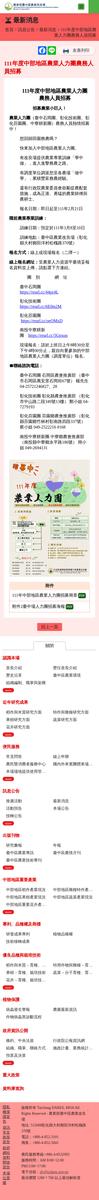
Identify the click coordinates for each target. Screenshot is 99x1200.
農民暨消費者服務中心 (26, 764)
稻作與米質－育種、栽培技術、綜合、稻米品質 (27, 965)
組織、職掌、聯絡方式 (26, 1048)
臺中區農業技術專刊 (24, 860)
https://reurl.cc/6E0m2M (41, 306)
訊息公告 (26, 29)
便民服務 (11, 746)
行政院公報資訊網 (69, 1040)
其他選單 (94, 3)
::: (75, 5)
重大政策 (11, 1075)
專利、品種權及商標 (22, 924)
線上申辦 (61, 756)
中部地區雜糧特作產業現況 (74, 890)
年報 (57, 845)
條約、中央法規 (20, 1040)
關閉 (49, 645)
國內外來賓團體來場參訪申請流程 (74, 764)
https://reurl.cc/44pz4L (39, 292)
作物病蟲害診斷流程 (24, 1017)
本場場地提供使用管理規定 (27, 771)
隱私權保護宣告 (6, 1114)
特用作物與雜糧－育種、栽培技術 (74, 965)
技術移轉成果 (18, 941)
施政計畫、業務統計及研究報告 (74, 1048)
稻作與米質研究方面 (24, 712)
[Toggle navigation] (81, 6)
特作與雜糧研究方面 (71, 712)
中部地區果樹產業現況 (26, 897)
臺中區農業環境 (67, 675)
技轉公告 (14, 816)
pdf (82, 595)
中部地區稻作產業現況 (26, 890)
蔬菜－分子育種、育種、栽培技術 (74, 972)
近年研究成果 (15, 702)
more (8, 690)
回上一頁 (49, 627)
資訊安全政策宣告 (6, 1135)
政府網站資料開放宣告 (6, 1157)
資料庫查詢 (13, 1088)
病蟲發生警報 (18, 1009)
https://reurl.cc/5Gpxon (48, 335)
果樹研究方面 (18, 720)
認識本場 (11, 658)
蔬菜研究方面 (65, 720)
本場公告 (61, 808)
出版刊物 (11, 835)
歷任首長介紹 (65, 668)
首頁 (9, 29)
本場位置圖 (6, 1178)
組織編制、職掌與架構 (26, 683)
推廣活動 (14, 801)
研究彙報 (14, 845)
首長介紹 (14, 668)
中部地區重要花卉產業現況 (27, 904)
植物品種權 (63, 934)
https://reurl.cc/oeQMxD (42, 321)
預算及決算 (16, 1055)
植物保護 (11, 999)
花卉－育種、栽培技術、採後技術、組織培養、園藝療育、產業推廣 (27, 980)
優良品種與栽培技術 (22, 955)
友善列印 (81, 50)
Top (93, 1194)
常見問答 (14, 756)
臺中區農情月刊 (67, 853)
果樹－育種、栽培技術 (26, 972)
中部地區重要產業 (19, 879)
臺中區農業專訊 (20, 853)
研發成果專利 (18, 934)
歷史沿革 (14, 675)
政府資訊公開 (15, 1030)
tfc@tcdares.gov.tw (54, 1172)
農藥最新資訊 (65, 1009)
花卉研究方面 (18, 727)
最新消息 (47, 29)
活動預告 (14, 808)
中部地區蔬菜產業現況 (73, 897)
